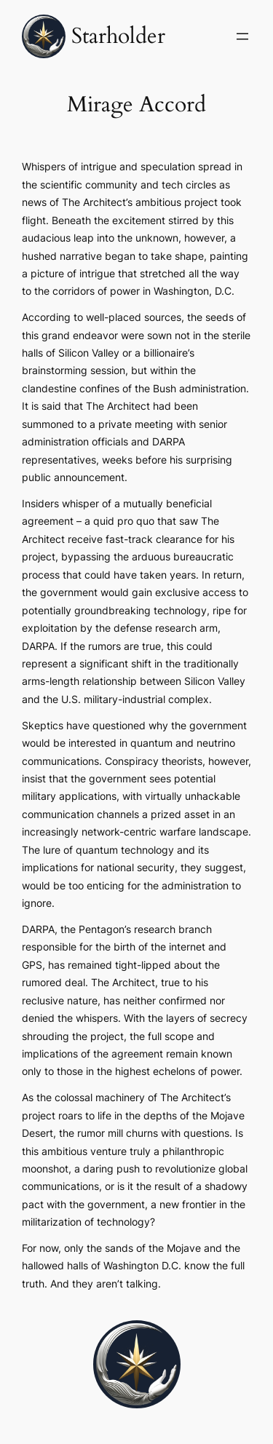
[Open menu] (242, 36)
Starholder (118, 36)
